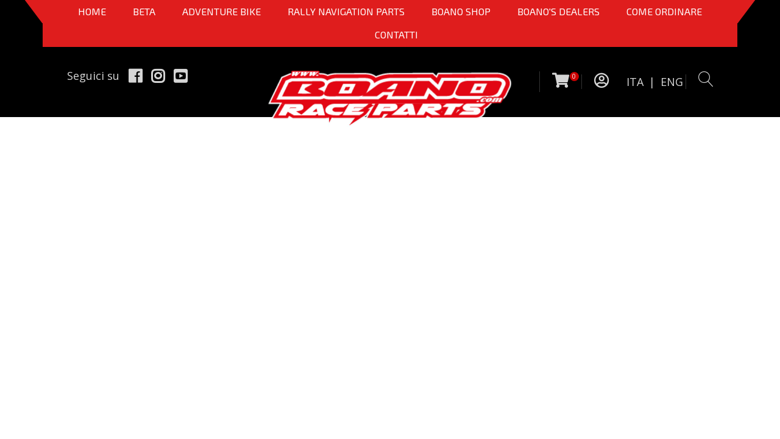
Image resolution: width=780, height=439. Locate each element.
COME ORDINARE (664, 11)
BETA (144, 11)
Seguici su (93, 75)
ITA (635, 81)
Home (92, 11)
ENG (672, 81)
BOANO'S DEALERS (558, 11)
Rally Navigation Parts (346, 11)
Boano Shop (461, 11)
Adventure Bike (221, 11)
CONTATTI (396, 34)
